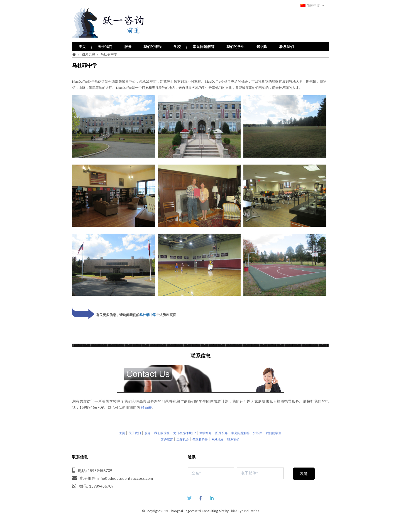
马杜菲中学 (148, 314)
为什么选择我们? (184, 432)
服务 (127, 45)
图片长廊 (88, 53)
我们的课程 (152, 45)
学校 (177, 45)
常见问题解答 (203, 45)
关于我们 (105, 45)
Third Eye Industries (244, 510)
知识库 (261, 45)
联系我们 (286, 45)
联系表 (146, 406)
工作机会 (183, 438)
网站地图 (217, 438)
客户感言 (167, 438)
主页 (82, 45)
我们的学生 (235, 45)
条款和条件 (200, 438)
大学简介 (205, 432)
